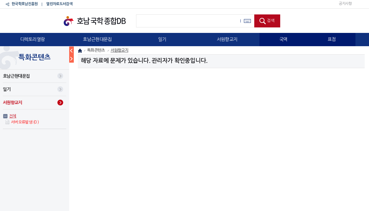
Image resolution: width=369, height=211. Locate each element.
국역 (283, 39)
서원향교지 (227, 39)
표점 (331, 39)
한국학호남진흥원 (24, 4)
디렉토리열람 (32, 39)
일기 (162, 39)
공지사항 (345, 3)
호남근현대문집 (97, 39)
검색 (270, 20)
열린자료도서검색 (59, 4)
